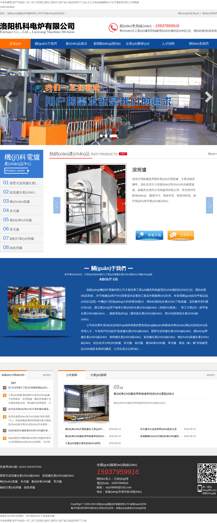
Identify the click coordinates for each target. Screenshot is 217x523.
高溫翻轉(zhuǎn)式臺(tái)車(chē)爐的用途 (161, 436)
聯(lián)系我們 (209, 13)
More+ (212, 154)
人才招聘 (168, 43)
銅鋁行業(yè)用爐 (18, 238)
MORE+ (47, 375)
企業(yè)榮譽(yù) (137, 43)
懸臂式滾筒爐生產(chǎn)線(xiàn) (21, 182)
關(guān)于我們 (46, 43)
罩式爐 (11, 229)
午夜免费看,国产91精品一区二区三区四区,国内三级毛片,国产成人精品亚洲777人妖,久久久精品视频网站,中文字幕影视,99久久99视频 (69, 2)
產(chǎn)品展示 (76, 43)
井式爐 (11, 210)
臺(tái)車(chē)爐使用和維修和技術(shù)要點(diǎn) (144, 393)
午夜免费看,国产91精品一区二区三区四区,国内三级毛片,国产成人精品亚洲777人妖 (43, 520)
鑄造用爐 (12, 247)
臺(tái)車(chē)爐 (17, 219)
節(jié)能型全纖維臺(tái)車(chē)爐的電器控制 (30, 431)
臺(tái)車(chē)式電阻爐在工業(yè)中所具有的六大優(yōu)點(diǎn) (86, 429)
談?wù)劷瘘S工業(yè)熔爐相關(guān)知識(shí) (30, 389)
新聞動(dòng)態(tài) (107, 43)
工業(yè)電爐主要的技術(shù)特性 (83, 443)
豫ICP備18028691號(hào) (84, 508)
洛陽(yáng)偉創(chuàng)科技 (131, 508)
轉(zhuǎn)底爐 (16, 201)
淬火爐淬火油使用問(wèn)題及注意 (158, 429)
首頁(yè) (15, 43)
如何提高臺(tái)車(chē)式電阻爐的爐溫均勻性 (30, 410)
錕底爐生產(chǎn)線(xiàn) (21, 192)
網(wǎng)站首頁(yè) (188, 13)
